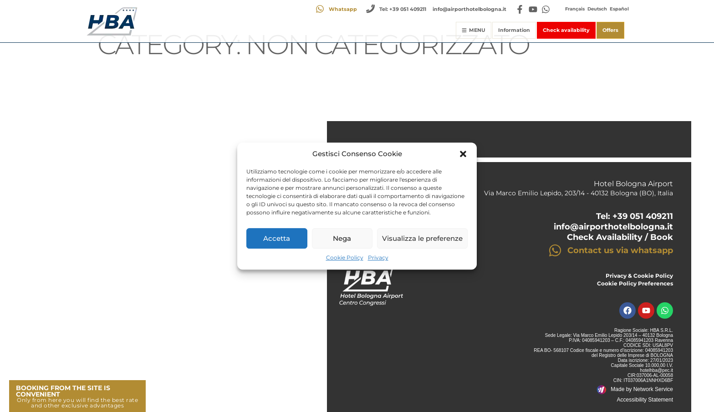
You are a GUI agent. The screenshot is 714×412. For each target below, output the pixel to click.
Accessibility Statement (645, 400)
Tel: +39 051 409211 (634, 216)
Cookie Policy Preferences (635, 283)
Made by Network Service (642, 389)
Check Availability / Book (620, 237)
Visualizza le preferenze (422, 238)
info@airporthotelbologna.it (613, 227)
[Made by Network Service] (601, 389)
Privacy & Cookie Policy (639, 275)
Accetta (276, 238)
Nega (342, 238)
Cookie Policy (344, 257)
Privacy (378, 257)
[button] (463, 153)
